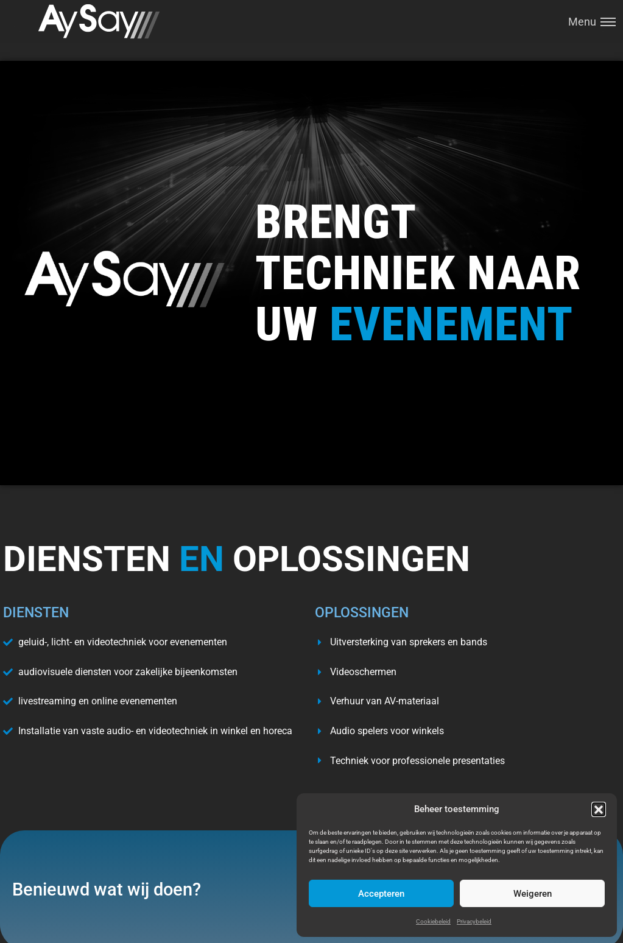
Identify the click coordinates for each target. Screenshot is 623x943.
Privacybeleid (474, 921)
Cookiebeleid (433, 921)
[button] (599, 809)
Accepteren (381, 893)
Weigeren (532, 893)
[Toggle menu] (588, 21)
